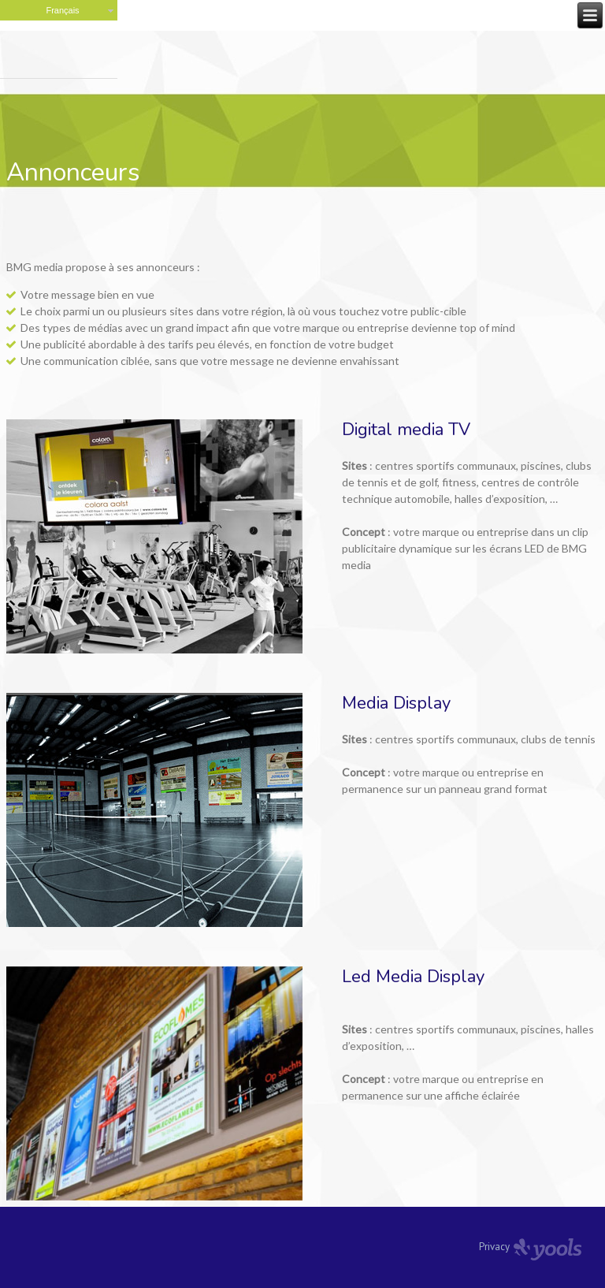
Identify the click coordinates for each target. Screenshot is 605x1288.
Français (62, 10)
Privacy (494, 1246)
